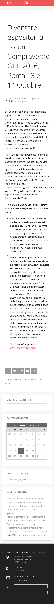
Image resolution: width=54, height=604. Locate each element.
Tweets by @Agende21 (18, 479)
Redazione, (21, 98)
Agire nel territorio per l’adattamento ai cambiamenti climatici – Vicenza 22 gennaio (26, 509)
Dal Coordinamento (18, 101)
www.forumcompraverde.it (24, 347)
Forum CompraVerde (19, 379)
